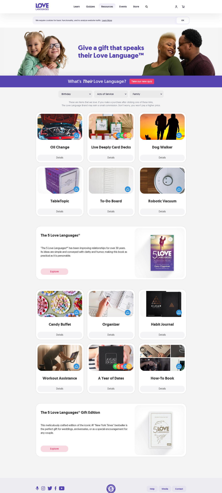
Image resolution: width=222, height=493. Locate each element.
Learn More (107, 20)
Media (165, 488)
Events (123, 6)
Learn (77, 6)
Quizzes (90, 6)
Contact (179, 488)
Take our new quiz (141, 81)
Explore (54, 271)
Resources (107, 6)
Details (59, 158)
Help (152, 488)
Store (136, 6)
